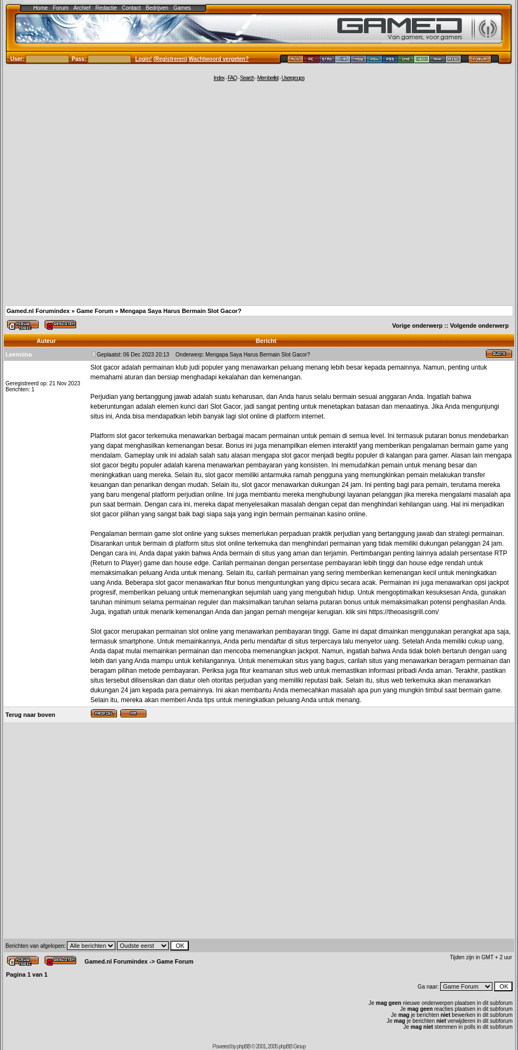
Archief (81, 8)
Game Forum (94, 311)
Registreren (170, 59)
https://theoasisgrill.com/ (404, 612)
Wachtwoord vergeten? (219, 59)
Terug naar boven (30, 714)
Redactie (105, 8)
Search (247, 78)
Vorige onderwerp (417, 325)
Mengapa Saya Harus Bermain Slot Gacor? (180, 311)
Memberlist (268, 78)
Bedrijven (157, 8)
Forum (61, 8)
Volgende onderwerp (479, 325)
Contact (131, 8)
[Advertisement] (102, 193)
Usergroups (292, 78)
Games (182, 8)
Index (219, 78)
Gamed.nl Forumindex (38, 311)
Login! (143, 59)
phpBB (243, 1046)
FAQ (232, 78)
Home (40, 8)
